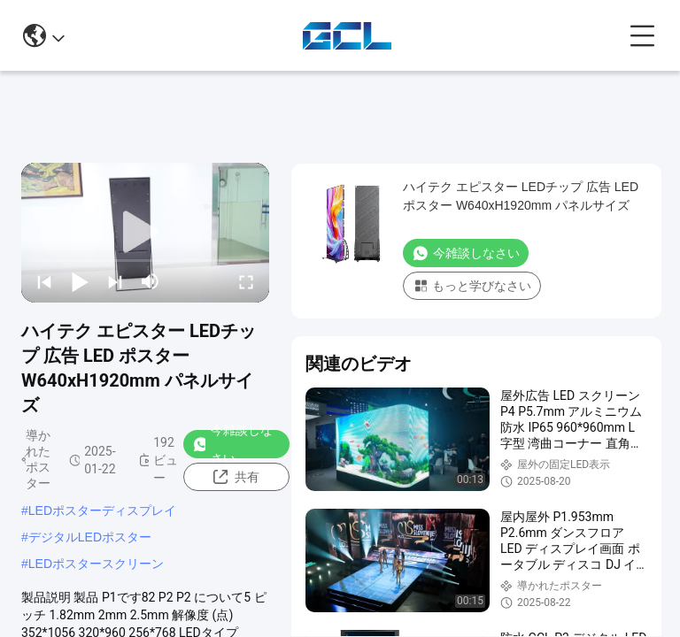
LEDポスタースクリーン (96, 563)
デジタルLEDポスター (89, 537)
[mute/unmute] (150, 281)
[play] (145, 233)
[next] (115, 281)
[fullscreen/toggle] (246, 281)
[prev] (44, 281)
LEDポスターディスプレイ (102, 510)
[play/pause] (79, 281)
